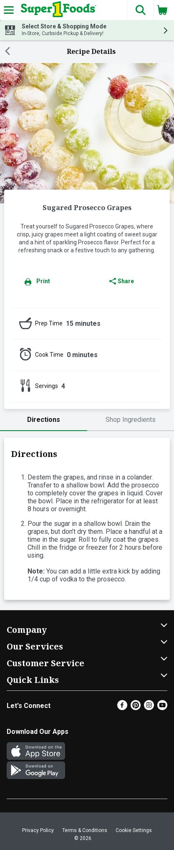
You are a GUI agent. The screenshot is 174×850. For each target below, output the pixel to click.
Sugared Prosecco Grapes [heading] (87, 207)
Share (121, 281)
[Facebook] (122, 708)
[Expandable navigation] (8, 10)
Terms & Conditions (84, 830)
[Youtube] (162, 708)
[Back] (7, 52)
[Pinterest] (136, 708)
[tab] (43, 420)
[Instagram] (149, 708)
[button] (140, 10)
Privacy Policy (38, 830)
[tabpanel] (87, 519)
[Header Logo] (57, 10)
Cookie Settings (134, 830)
